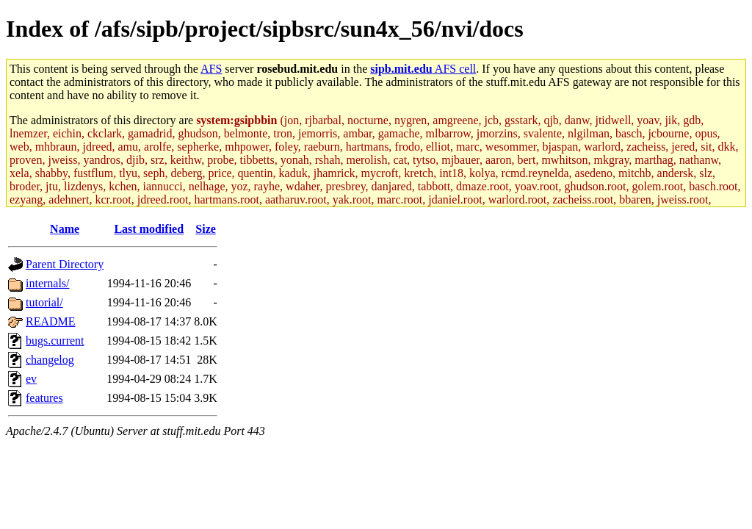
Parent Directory (65, 264)
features (44, 398)
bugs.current (55, 340)
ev (31, 379)
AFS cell (423, 68)
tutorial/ (44, 302)
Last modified (149, 229)
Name (64, 229)
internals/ (48, 283)
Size (205, 229)
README (51, 321)
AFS (211, 68)
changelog (50, 359)
